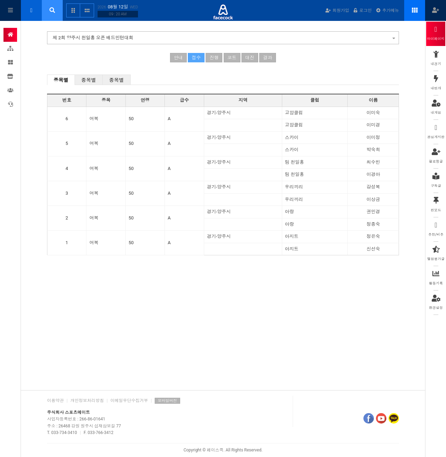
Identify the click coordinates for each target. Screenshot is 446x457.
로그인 (363, 10)
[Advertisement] (223, 331)
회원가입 (337, 10)
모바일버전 (167, 400)
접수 (196, 57)
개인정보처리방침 (87, 400)
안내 (178, 57)
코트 (232, 57)
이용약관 (55, 400)
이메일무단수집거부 (129, 400)
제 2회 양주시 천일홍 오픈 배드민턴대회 (224, 36)
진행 (213, 57)
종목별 (61, 80)
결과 (267, 57)
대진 (249, 57)
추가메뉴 (387, 10)
